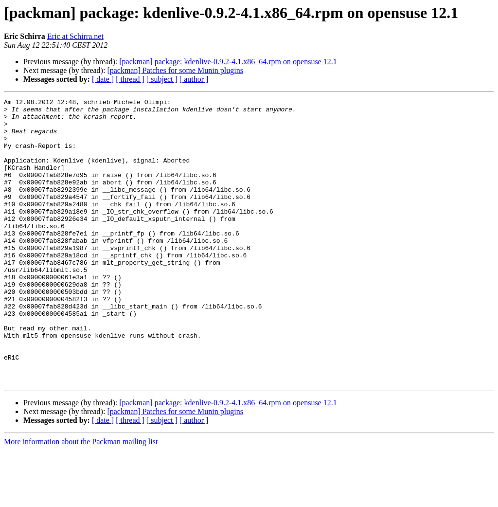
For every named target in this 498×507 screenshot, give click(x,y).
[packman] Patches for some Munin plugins (175, 70)
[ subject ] (162, 79)
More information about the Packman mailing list (81, 498)
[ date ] (103, 79)
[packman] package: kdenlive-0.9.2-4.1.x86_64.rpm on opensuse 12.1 (228, 61)
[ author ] (194, 79)
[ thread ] (130, 79)
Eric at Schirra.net (75, 36)
